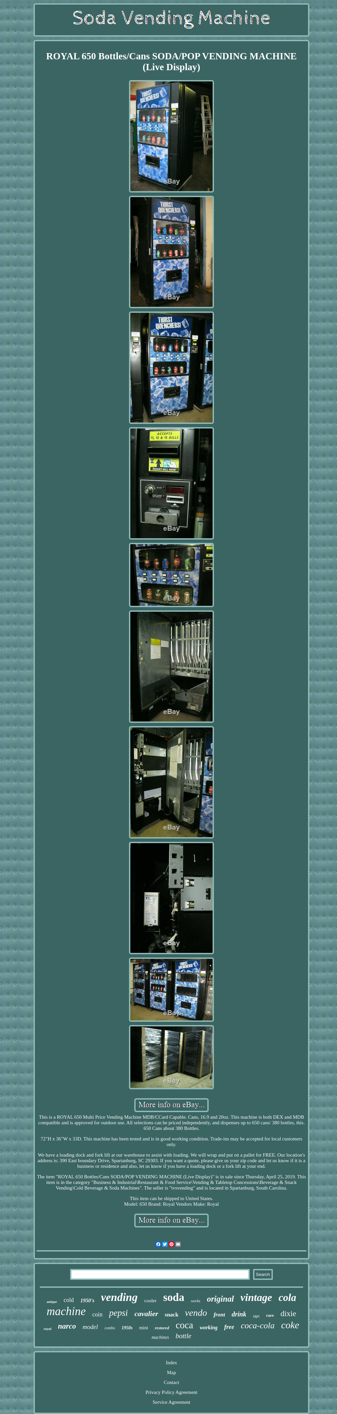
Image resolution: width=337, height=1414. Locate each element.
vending (119, 1297)
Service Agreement (172, 1402)
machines (160, 1337)
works (195, 1301)
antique (52, 1302)
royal (47, 1329)
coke (290, 1324)
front (219, 1314)
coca (184, 1325)
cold (69, 1300)
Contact (171, 1382)
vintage (256, 1297)
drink (239, 1314)
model (90, 1326)
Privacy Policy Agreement (171, 1392)
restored (162, 1327)
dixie (288, 1313)
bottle (184, 1336)
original (220, 1298)
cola (287, 1297)
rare (270, 1315)
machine (66, 1311)
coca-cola (258, 1325)
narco (67, 1326)
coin (97, 1314)
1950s (126, 1327)
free (229, 1326)
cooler (150, 1300)
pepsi (118, 1313)
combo (109, 1328)
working (209, 1327)
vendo (196, 1313)
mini (143, 1327)
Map (171, 1372)
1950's (87, 1300)
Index (171, 1362)
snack (172, 1314)
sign (256, 1316)
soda (173, 1297)
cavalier (146, 1314)
